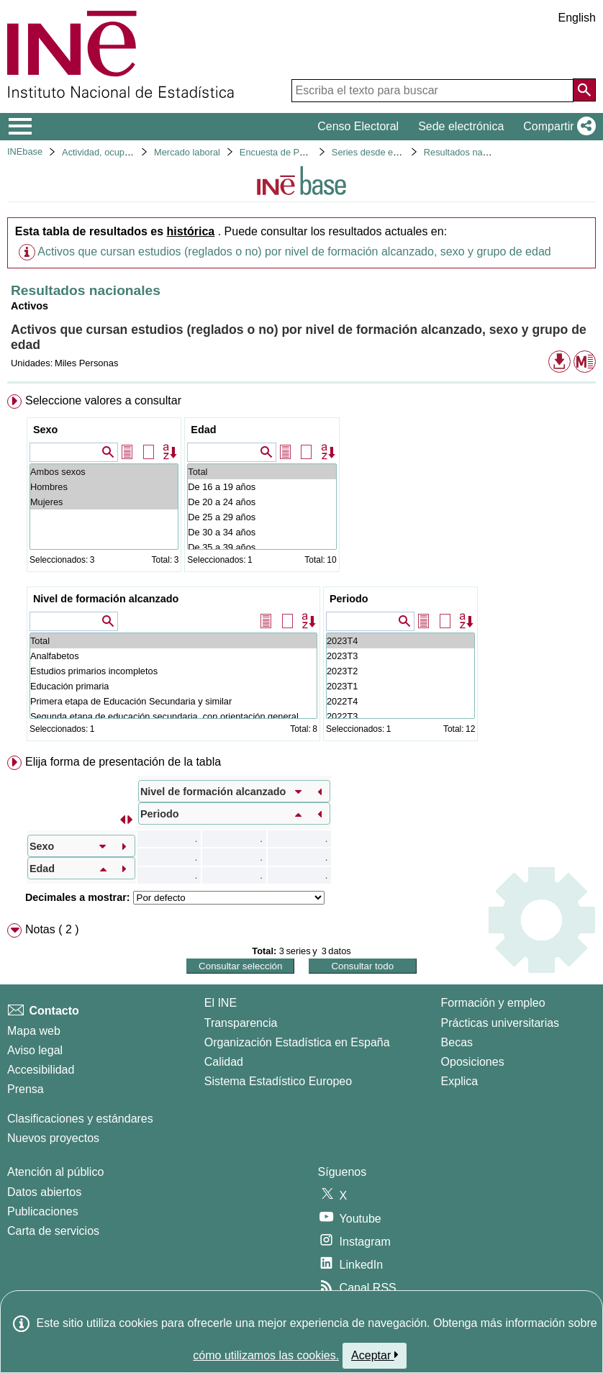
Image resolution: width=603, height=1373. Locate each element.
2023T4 (400, 640)
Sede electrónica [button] (461, 126)
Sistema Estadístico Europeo (278, 1081)
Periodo (349, 598)
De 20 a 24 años (261, 501)
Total (261, 471)
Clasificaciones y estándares (80, 1119)
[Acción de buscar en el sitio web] (584, 89)
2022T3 (400, 716)
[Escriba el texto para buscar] (432, 90)
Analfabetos (173, 655)
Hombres (104, 486)
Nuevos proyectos (53, 1138)
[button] (556, 127)
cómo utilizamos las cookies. (266, 1355)
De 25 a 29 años (261, 517)
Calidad (223, 1062)
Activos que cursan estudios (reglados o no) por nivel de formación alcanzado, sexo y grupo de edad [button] (293, 251)
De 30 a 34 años (261, 532)
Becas (457, 1042)
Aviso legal (35, 1050)
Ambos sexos (104, 471)
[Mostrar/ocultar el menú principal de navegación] (20, 127)
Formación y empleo (493, 1003)
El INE (220, 1003)
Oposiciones (472, 1062)
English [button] (577, 18)
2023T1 (400, 686)
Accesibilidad (40, 1070)
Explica (460, 1081)
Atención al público (55, 1172)
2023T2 (400, 671)
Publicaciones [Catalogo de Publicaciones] (42, 1211)
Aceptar (374, 1355)
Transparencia (241, 1023)
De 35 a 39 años (261, 547)
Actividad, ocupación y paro (118, 152)
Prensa (25, 1089)
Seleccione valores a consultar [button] (103, 400)
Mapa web (33, 1031)
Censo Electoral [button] (358, 126)
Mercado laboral (187, 152)
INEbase (24, 151)
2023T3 (400, 655)
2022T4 (400, 701)
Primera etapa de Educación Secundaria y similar (173, 701)
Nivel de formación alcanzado (105, 598)
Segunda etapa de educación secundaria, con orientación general (173, 716)
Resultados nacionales (470, 152)
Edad (203, 429)
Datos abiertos (44, 1192)
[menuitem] (301, 570)
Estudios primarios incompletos (173, 671)
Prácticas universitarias (500, 1023)
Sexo (45, 429)
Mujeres (104, 501)
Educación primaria (173, 686)
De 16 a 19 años (261, 486)
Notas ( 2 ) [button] (52, 929)
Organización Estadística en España (297, 1042)
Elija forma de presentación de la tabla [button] (123, 762)
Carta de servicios (53, 1231)
